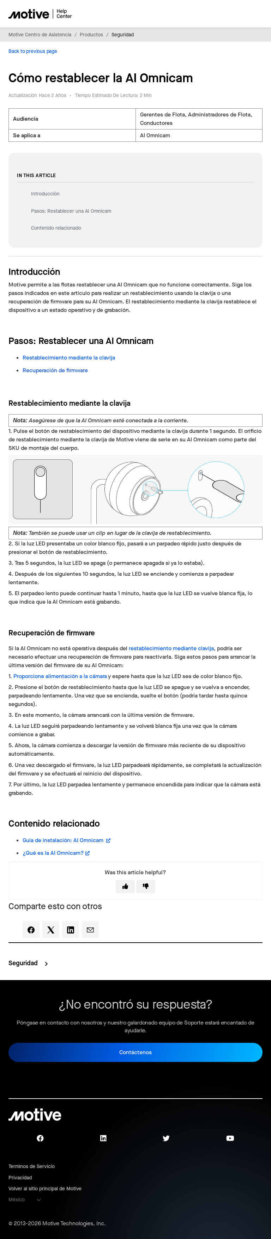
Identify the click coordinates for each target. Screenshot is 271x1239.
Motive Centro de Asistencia (39, 34)
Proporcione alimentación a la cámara (60, 676)
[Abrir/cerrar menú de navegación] (232, 13)
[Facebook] (31, 929)
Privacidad (20, 1177)
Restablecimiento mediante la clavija (69, 357)
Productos (91, 34)
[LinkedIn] (70, 929)
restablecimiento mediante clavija (171, 648)
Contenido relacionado (56, 228)
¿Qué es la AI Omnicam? (53, 853)
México (16, 1199)
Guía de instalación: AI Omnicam (64, 840)
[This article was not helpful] (145, 886)
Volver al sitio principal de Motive (45, 1188)
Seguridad (123, 34)
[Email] (90, 929)
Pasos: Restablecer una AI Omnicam (72, 211)
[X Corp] (50, 929)
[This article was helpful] (125, 886)
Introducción (45, 194)
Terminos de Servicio (31, 1166)
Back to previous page (32, 51)
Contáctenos (135, 1052)
